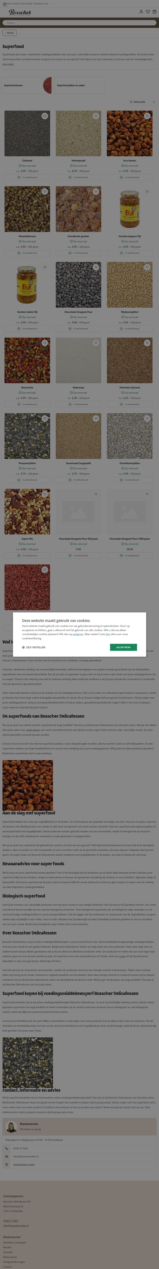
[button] (33, 647)
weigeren (78, 634)
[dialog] (79, 634)
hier (108, 634)
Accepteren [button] (123, 647)
